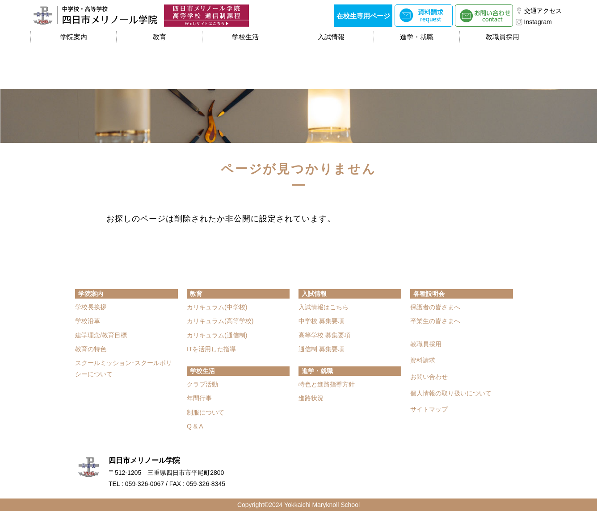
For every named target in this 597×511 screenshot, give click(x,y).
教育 (159, 37)
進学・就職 (416, 37)
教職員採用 (502, 37)
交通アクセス (543, 10)
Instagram (538, 21)
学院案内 (73, 37)
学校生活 (245, 37)
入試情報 (331, 37)
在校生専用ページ (363, 16)
